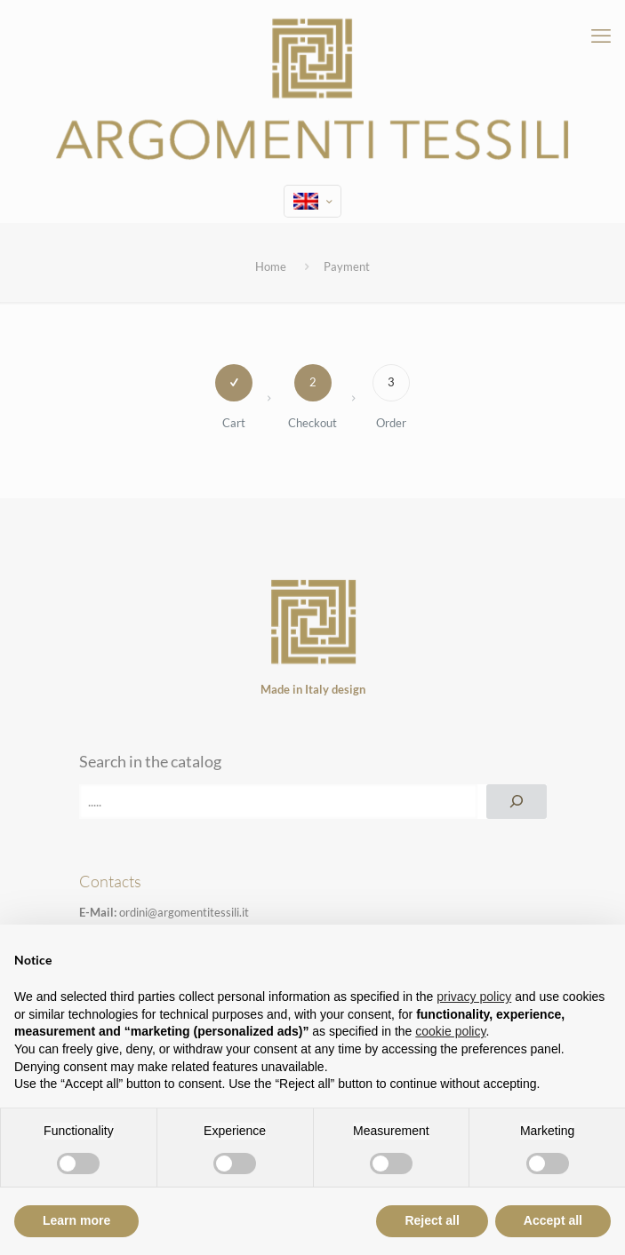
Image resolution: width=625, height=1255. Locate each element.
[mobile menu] (601, 35)
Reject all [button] (432, 1220)
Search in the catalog (150, 761)
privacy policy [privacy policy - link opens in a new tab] (474, 996)
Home (270, 266)
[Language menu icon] (312, 201)
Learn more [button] (76, 1220)
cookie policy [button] (450, 1031)
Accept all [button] (553, 1220)
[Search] (516, 801)
